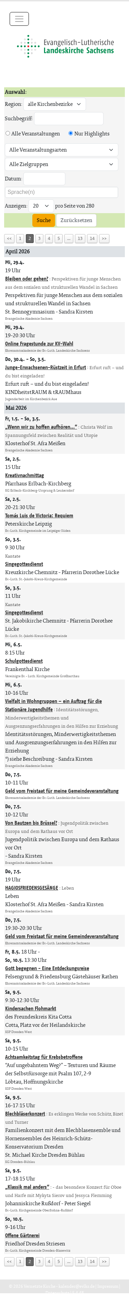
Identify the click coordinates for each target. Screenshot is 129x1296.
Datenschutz (57, 1293)
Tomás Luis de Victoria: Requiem (39, 515)
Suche (44, 220)
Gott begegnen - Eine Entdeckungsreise (47, 968)
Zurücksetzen (76, 220)
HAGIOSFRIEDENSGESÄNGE (31, 887)
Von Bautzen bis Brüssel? (31, 822)
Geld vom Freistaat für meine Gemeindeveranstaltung (62, 790)
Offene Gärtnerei (22, 1235)
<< (9, 238)
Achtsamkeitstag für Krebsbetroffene (44, 1057)
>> (104, 238)
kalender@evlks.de (76, 1286)
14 (92, 238)
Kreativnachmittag (24, 475)
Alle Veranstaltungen (35, 133)
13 (80, 238)
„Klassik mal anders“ (27, 1186)
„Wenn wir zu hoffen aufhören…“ (41, 426)
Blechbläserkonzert (25, 1113)
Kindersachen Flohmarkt (30, 1008)
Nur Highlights (92, 133)
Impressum (107, 1286)
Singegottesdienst (24, 564)
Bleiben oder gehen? (26, 278)
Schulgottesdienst (24, 661)
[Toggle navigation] (19, 19)
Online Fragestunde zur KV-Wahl (39, 343)
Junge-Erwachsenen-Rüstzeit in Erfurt (45, 367)
